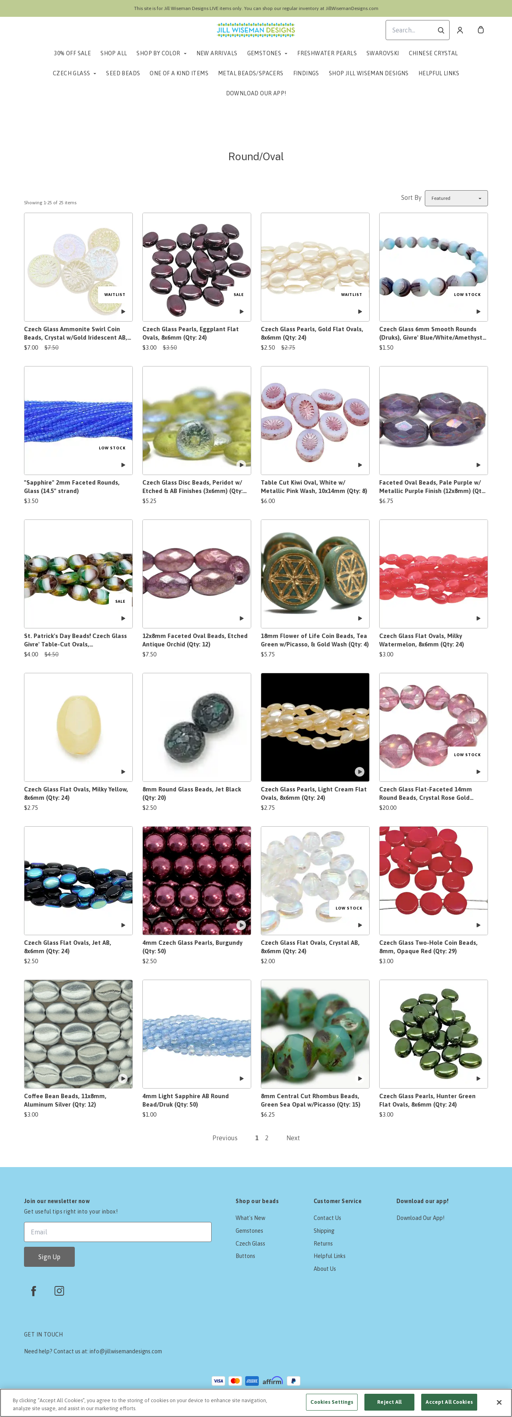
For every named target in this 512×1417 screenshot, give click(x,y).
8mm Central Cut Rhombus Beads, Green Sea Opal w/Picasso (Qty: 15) (310, 1100)
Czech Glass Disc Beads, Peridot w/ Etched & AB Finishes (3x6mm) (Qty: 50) (192, 487)
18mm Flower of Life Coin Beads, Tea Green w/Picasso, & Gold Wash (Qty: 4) (315, 640)
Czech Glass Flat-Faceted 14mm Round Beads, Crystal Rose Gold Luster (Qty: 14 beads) (425, 794)
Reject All (389, 1402)
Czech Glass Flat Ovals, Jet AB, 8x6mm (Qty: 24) (67, 946)
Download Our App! (256, 93)
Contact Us (327, 1218)
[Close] (499, 1402)
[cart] (481, 30)
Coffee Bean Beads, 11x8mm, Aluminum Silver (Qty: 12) (65, 1100)
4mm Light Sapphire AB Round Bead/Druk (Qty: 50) (185, 1100)
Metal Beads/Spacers (251, 73)
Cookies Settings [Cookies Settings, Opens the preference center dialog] (331, 1402)
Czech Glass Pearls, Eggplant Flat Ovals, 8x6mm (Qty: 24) (190, 333)
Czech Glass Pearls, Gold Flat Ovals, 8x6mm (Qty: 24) (312, 333)
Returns (323, 1243)
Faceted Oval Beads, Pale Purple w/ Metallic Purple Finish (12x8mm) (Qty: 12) (432, 487)
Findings (306, 73)
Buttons (245, 1256)
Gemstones (264, 53)
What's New (250, 1218)
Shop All (113, 53)
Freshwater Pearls (327, 53)
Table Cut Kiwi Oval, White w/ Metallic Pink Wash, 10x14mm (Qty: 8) (314, 486)
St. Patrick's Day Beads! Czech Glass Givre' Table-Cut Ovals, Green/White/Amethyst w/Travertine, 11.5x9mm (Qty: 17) (77, 640)
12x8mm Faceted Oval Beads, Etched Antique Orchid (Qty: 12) (195, 640)
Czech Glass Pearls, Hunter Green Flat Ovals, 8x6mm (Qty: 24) (427, 1100)
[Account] (460, 30)
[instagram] (59, 1290)
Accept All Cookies (449, 1402)
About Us (325, 1269)
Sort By (411, 197)
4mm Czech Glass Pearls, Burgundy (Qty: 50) (192, 946)
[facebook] (33, 1290)
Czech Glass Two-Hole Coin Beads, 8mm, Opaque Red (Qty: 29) (428, 946)
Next (293, 1137)
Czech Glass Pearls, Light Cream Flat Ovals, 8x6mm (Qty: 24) (314, 793)
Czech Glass (71, 73)
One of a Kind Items (179, 73)
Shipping (324, 1231)
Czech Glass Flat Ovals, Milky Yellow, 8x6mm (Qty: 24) (76, 793)
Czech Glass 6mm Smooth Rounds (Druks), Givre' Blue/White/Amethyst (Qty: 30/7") (430, 334)
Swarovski (382, 53)
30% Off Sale (72, 53)
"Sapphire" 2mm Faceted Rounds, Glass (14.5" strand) (72, 486)
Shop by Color (158, 53)
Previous (225, 1137)
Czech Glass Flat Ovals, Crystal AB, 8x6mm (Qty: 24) (310, 946)
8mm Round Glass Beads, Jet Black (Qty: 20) (191, 793)
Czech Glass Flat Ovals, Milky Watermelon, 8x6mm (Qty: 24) (421, 640)
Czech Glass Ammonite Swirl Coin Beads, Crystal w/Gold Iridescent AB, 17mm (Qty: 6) (75, 334)
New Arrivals (217, 53)
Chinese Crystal (433, 53)
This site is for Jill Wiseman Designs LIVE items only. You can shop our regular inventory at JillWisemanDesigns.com (256, 8)
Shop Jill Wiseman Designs (369, 73)
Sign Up (49, 1256)
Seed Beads (123, 73)
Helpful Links (438, 73)
